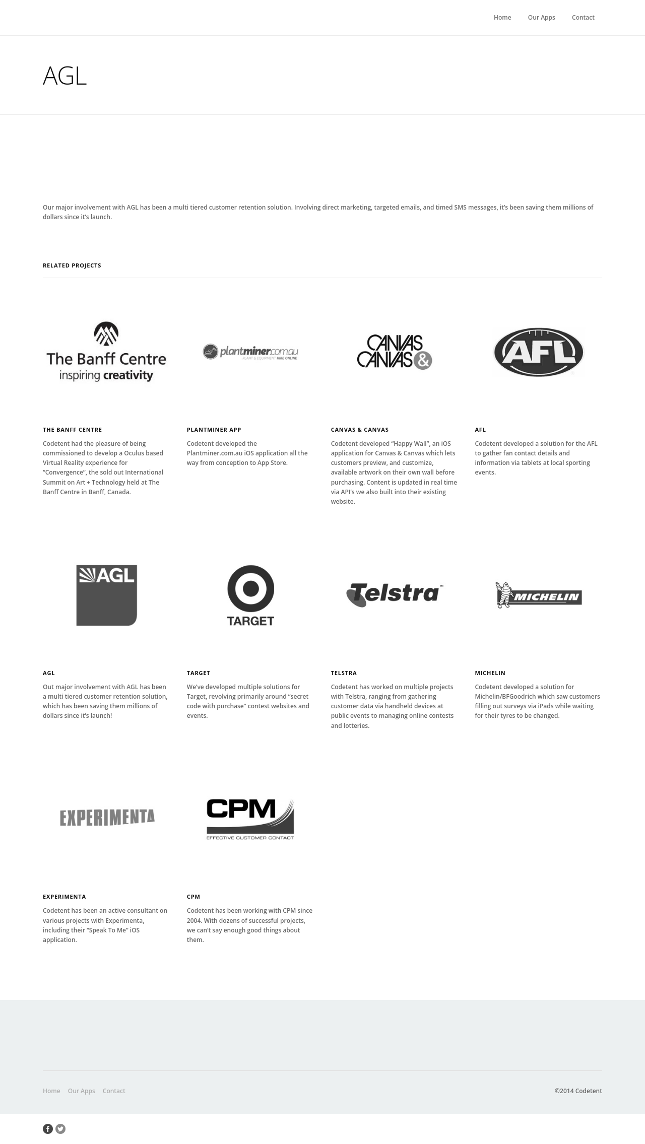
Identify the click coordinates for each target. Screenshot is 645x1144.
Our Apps (541, 17)
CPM (194, 896)
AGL (49, 673)
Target (199, 673)
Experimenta (64, 896)
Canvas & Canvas (360, 429)
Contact (583, 17)
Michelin (490, 673)
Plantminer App (214, 429)
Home (502, 17)
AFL (480, 429)
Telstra (344, 673)
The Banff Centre (72, 429)
